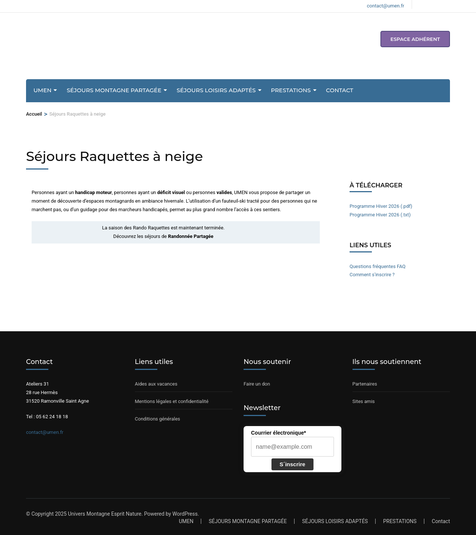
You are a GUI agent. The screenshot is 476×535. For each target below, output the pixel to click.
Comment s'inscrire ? (372, 274)
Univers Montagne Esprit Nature (105, 514)
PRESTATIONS (291, 90)
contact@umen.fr (44, 432)
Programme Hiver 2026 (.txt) (380, 214)
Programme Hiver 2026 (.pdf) (381, 206)
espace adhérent (415, 39)
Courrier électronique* (278, 433)
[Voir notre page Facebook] (422, 4)
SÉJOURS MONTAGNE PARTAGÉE (114, 90)
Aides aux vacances (156, 384)
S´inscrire (292, 464)
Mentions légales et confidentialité (172, 401)
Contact (339, 90)
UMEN (42, 90)
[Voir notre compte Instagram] (434, 4)
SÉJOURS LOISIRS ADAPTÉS (216, 90)
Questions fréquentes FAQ (378, 266)
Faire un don (257, 384)
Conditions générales (157, 419)
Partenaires (365, 384)
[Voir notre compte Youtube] (447, 4)
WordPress (184, 514)
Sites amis (364, 401)
